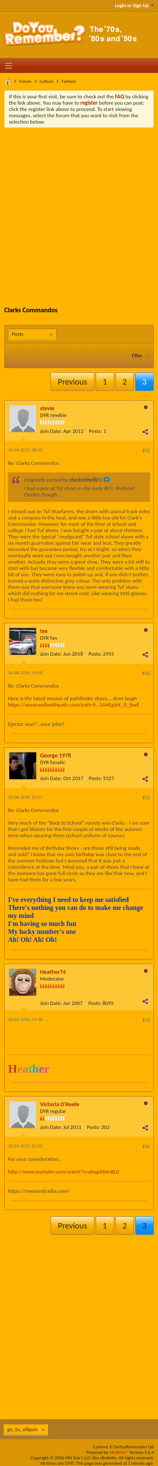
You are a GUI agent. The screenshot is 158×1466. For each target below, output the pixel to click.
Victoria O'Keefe (59, 1104)
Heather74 (53, 972)
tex (44, 631)
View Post (107, 479)
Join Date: (51, 431)
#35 (146, 1147)
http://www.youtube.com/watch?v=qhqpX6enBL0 (63, 1171)
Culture (47, 81)
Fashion (69, 81)
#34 (146, 1020)
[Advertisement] (79, 211)
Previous (72, 382)
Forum (25, 81)
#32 (146, 673)
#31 (146, 451)
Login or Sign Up (134, 5)
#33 (146, 798)
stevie (47, 408)
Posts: (95, 431)
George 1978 (55, 755)
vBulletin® (119, 1452)
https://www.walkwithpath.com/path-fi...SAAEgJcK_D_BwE (73, 704)
